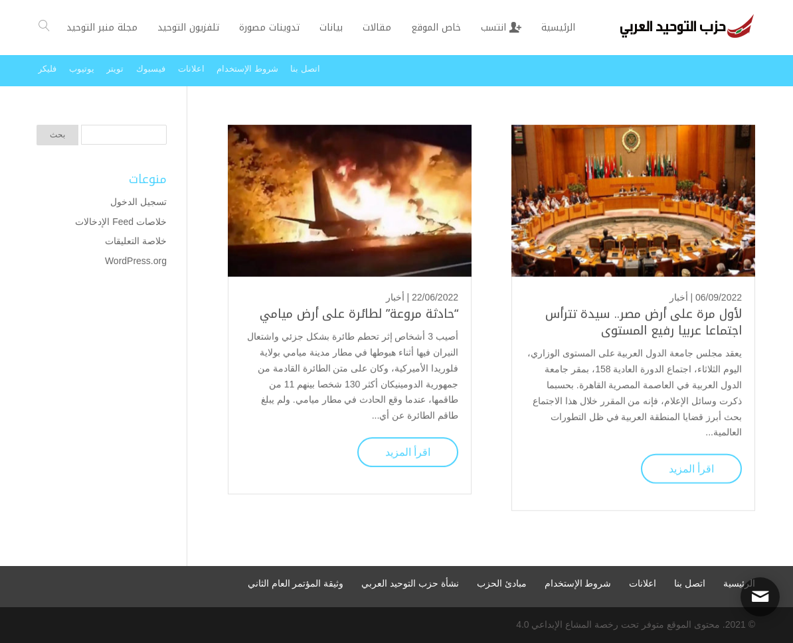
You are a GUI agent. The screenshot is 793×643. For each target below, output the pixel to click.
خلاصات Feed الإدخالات (121, 221)
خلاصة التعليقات (136, 241)
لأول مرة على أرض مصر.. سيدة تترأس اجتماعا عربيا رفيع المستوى (643, 321)
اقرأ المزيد (691, 468)
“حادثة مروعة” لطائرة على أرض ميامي (359, 313)
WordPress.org (136, 260)
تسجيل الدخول (138, 201)
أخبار (678, 296)
